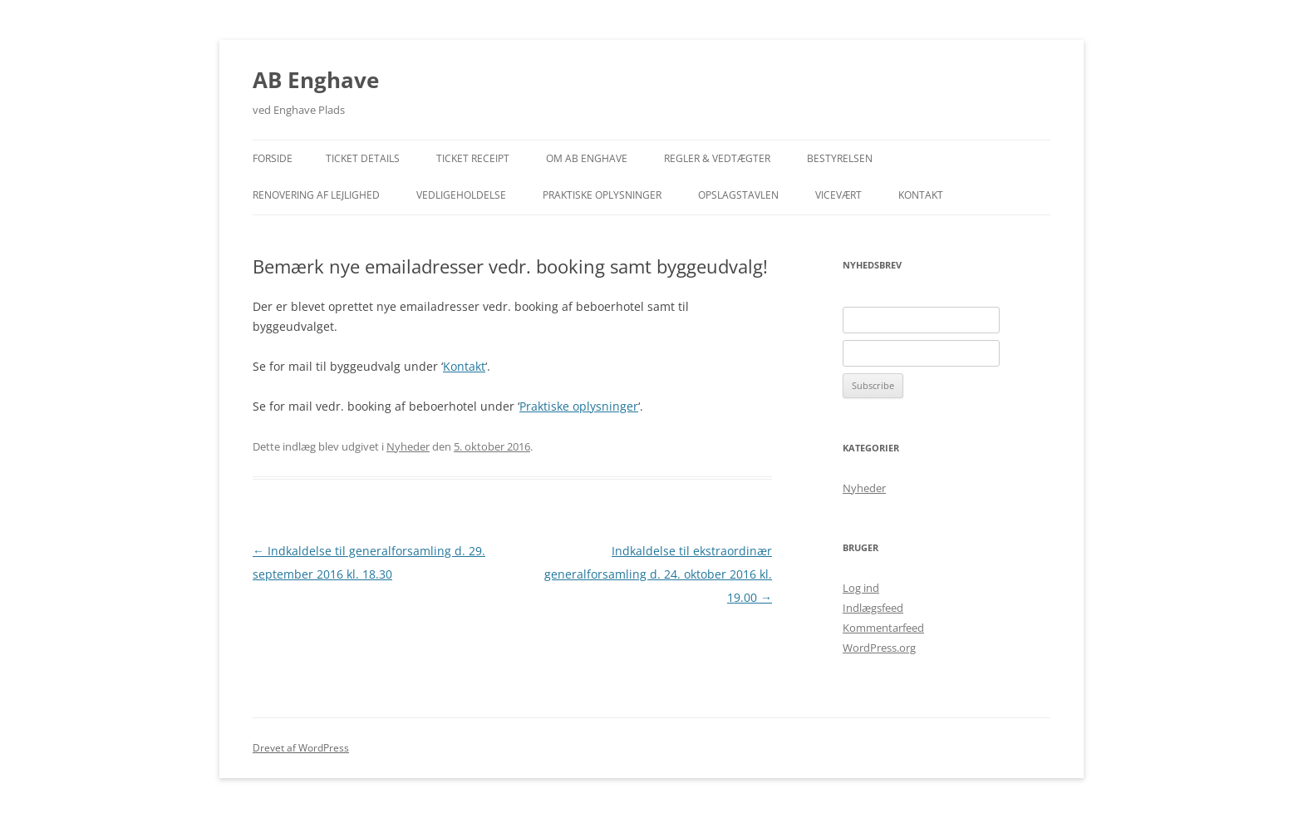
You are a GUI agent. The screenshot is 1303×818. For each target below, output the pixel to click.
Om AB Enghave (586, 158)
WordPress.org (879, 647)
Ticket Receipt (472, 158)
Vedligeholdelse (461, 195)
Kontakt (920, 195)
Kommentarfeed (883, 627)
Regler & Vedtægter (717, 158)
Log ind (861, 587)
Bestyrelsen (840, 158)
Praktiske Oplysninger (602, 195)
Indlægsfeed (873, 607)
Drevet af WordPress (301, 748)
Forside (273, 158)
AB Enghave (316, 80)
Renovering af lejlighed (316, 195)
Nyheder (408, 446)
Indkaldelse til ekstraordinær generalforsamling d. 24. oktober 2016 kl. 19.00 (658, 574)
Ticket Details (363, 158)
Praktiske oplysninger (578, 406)
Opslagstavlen (738, 195)
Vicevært (838, 195)
